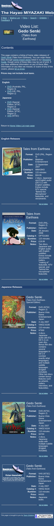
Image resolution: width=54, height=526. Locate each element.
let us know (20, 69)
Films (25, 18)
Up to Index (43, 204)
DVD (9, 87)
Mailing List (15, 18)
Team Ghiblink (28, 515)
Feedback (5, 20)
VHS (9, 116)
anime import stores (22, 60)
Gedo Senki (6, 57)
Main (5, 18)
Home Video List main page (22, 126)
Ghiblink (43, 18)
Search (33, 18)
